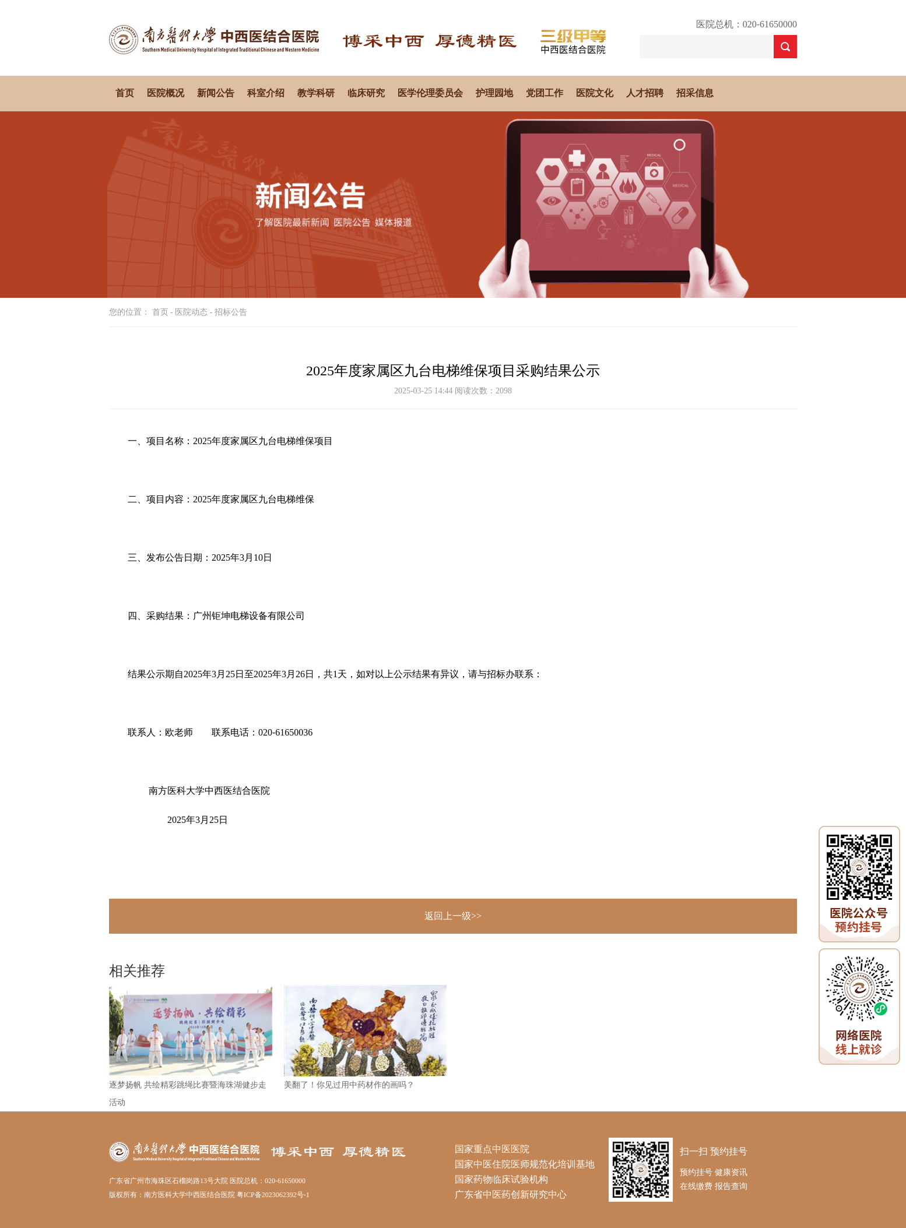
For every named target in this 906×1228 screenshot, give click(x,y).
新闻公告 (215, 93)
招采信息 (695, 93)
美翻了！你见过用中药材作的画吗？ (349, 1085)
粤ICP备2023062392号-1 (273, 1195)
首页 (124, 93)
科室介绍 (266, 93)
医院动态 (191, 312)
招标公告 (231, 312)
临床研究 (366, 93)
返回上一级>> (453, 916)
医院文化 (594, 93)
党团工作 (544, 93)
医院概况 (165, 93)
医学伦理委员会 (430, 93)
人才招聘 (644, 93)
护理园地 (494, 93)
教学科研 (316, 93)
